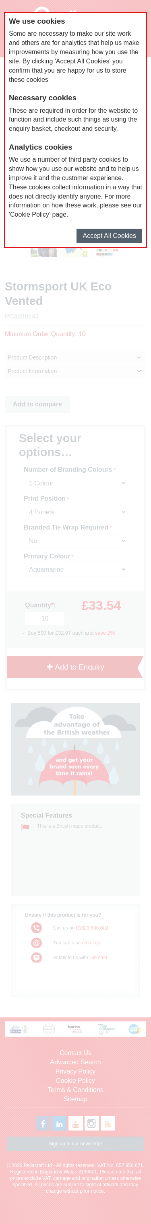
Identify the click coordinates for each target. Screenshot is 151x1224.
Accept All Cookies (109, 235)
